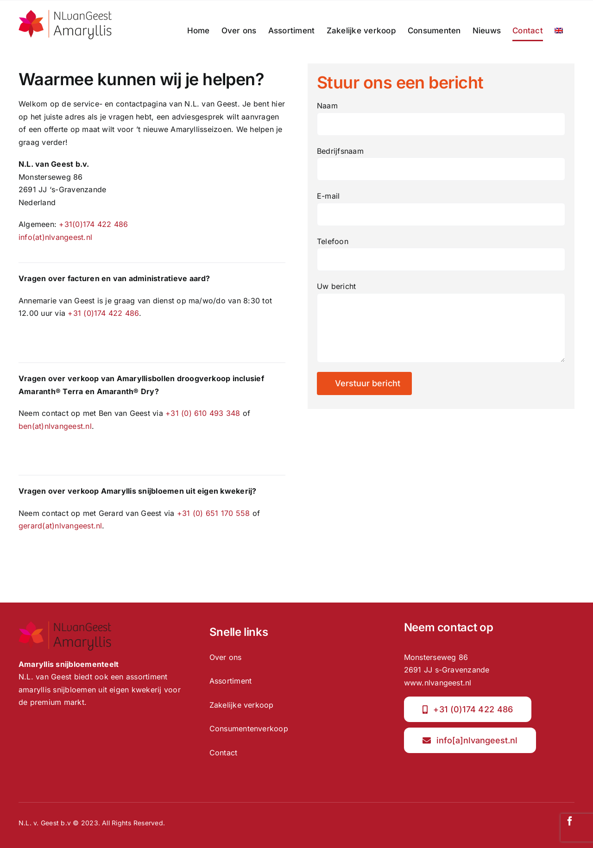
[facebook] (569, 821)
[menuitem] (559, 30)
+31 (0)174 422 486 (103, 313)
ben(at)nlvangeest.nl (55, 426)
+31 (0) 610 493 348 (202, 413)
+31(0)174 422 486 (93, 224)
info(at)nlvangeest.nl (55, 237)
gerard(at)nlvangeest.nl (60, 525)
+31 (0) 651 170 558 (213, 513)
